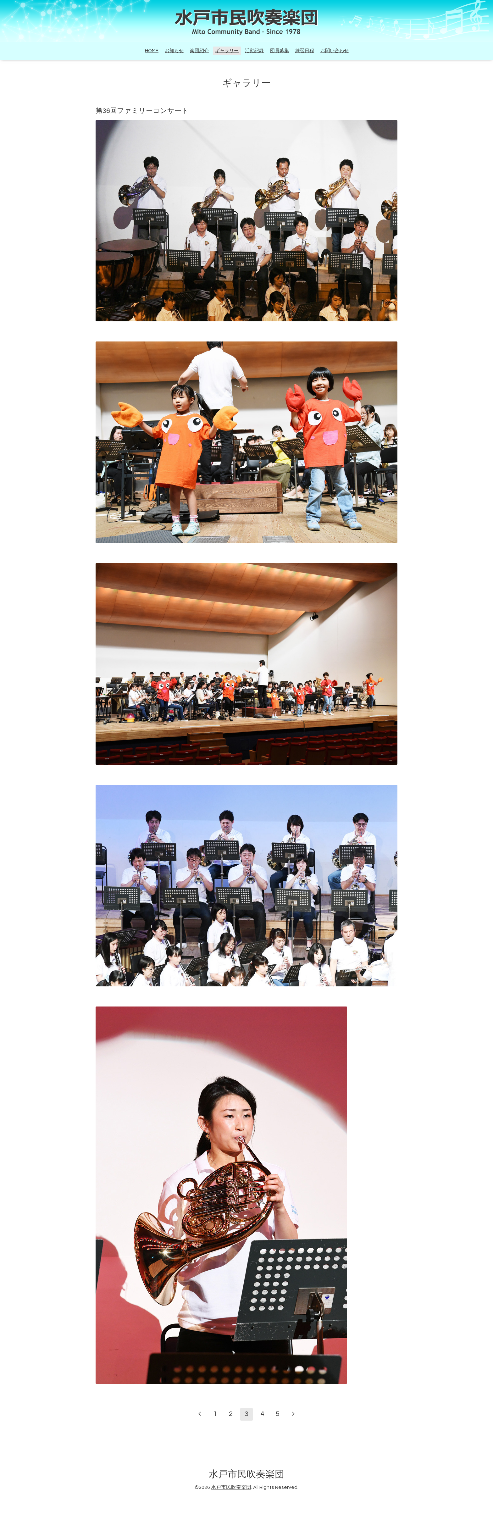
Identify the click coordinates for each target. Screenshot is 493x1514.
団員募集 (279, 50)
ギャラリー (227, 50)
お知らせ (174, 50)
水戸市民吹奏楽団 (246, 1474)
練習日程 (304, 50)
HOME (151, 50)
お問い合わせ (334, 50)
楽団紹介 (199, 50)
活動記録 (254, 50)
